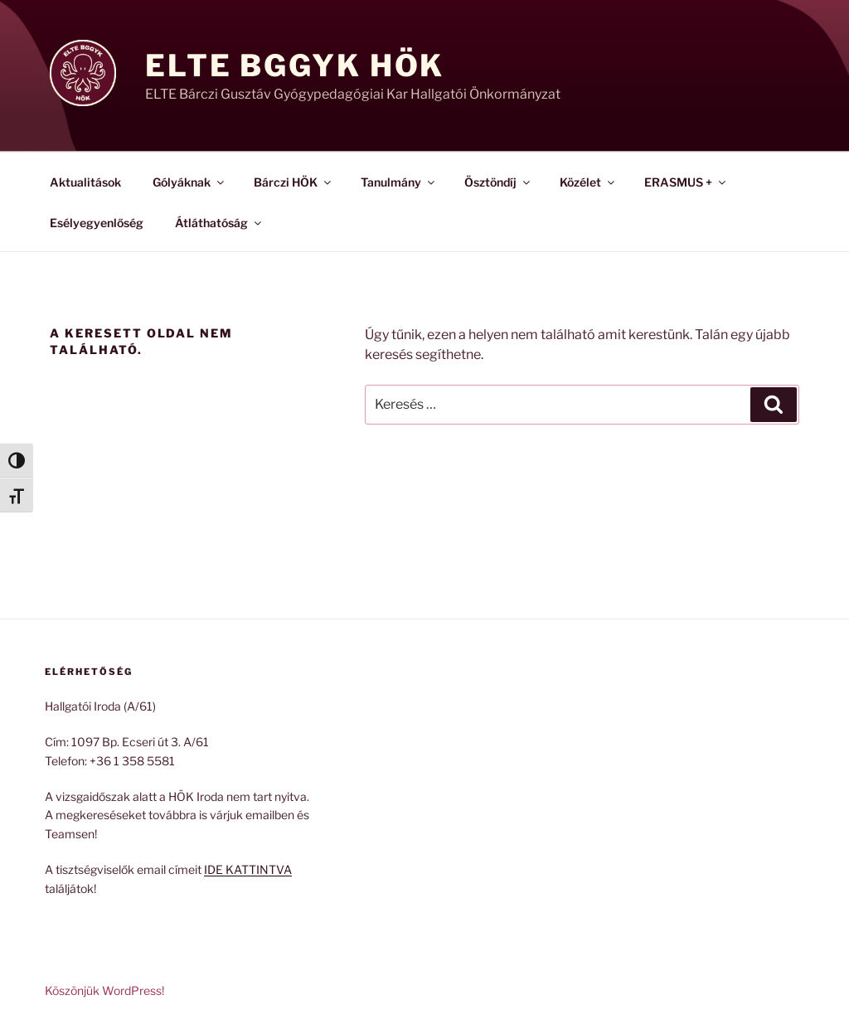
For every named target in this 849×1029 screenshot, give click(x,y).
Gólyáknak (189, 182)
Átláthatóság (219, 223)
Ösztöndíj (498, 182)
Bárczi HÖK (293, 182)
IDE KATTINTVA (248, 869)
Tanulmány (399, 182)
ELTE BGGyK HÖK (294, 65)
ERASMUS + (686, 182)
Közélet (588, 182)
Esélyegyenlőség (96, 223)
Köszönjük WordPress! (104, 990)
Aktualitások (85, 182)
